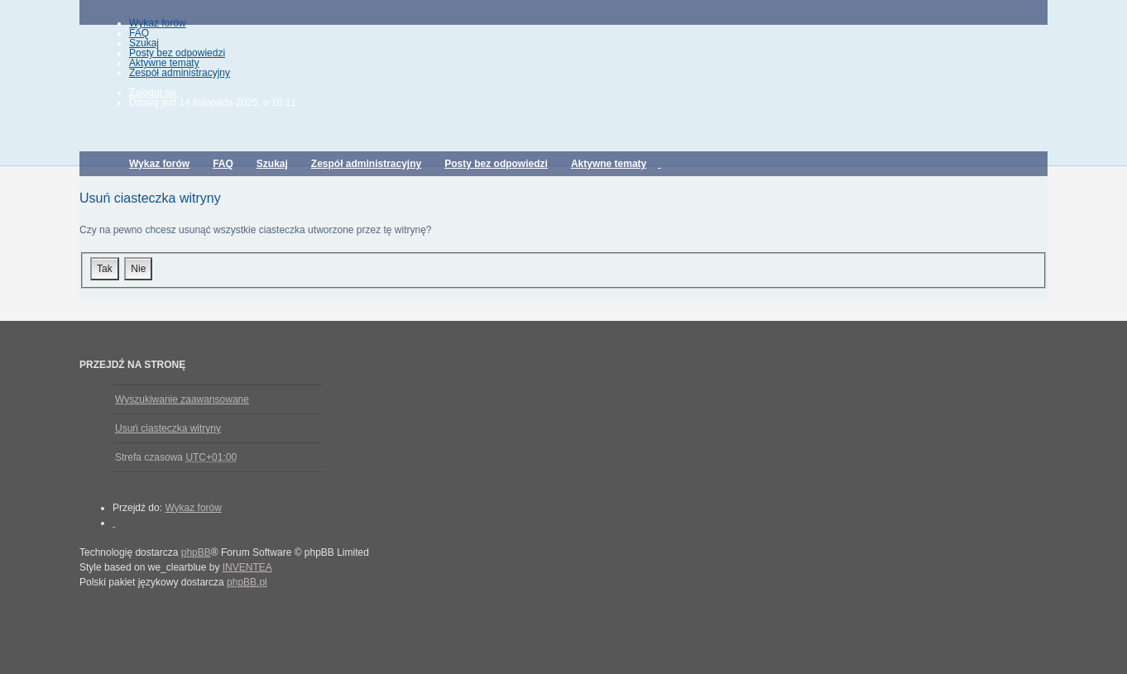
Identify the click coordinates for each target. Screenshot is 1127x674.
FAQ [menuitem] (139, 33)
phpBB (196, 552)
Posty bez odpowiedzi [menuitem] (177, 53)
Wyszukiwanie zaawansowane (182, 399)
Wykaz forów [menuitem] (157, 23)
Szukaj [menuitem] (144, 43)
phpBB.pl (247, 582)
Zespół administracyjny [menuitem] (179, 73)
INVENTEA (247, 567)
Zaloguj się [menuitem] (153, 92)
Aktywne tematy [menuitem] (164, 63)
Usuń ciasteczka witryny (168, 428)
